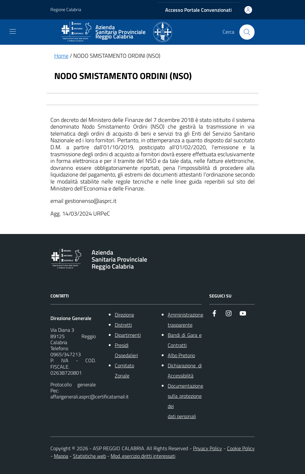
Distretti (123, 325)
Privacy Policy (207, 448)
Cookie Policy (241, 448)
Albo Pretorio (181, 355)
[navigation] (12, 31)
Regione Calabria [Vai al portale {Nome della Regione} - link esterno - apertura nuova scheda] (65, 9)
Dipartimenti (128, 335)
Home (61, 55)
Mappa (61, 456)
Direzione (124, 314)
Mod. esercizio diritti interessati (143, 456)
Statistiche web (89, 456)
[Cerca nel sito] (247, 32)
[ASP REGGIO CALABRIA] (116, 32)
